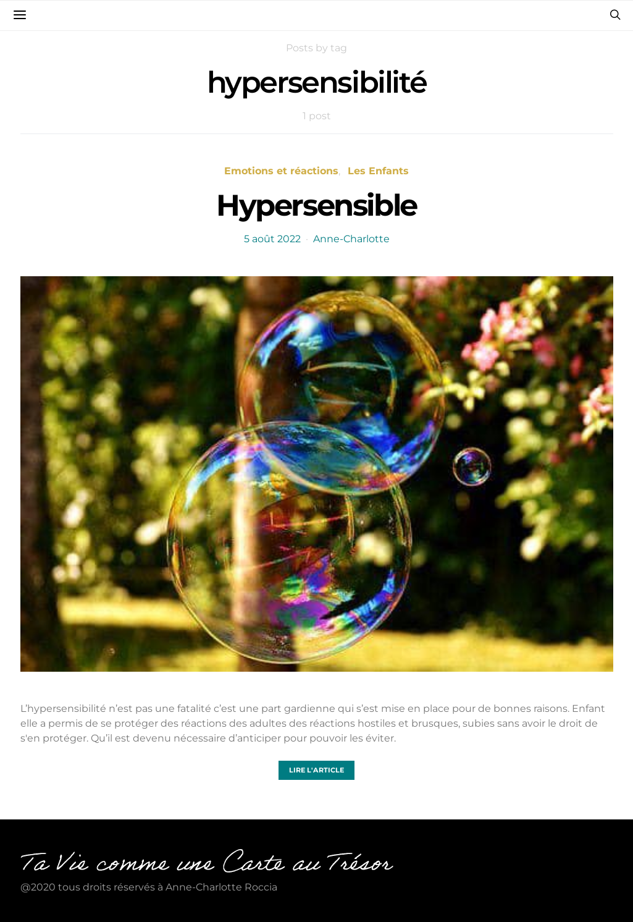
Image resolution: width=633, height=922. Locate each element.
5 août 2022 (272, 239)
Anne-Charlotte (351, 239)
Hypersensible (316, 205)
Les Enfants (378, 171)
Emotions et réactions (281, 171)
